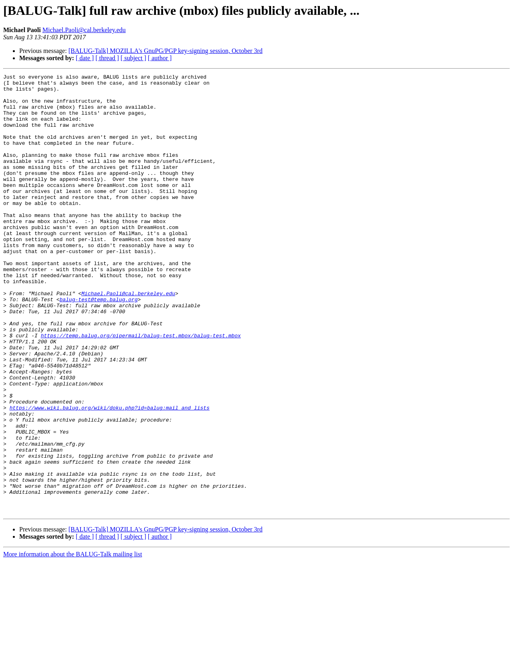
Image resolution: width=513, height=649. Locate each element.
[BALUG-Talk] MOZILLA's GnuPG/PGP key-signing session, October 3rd (166, 50)
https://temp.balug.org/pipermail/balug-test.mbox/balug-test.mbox (141, 388)
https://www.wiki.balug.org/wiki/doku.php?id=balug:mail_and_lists (110, 475)
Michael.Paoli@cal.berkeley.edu (84, 29)
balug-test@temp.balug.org (98, 345)
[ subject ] (133, 58)
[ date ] (85, 58)
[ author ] (160, 58)
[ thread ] (107, 58)
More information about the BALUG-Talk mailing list (72, 642)
